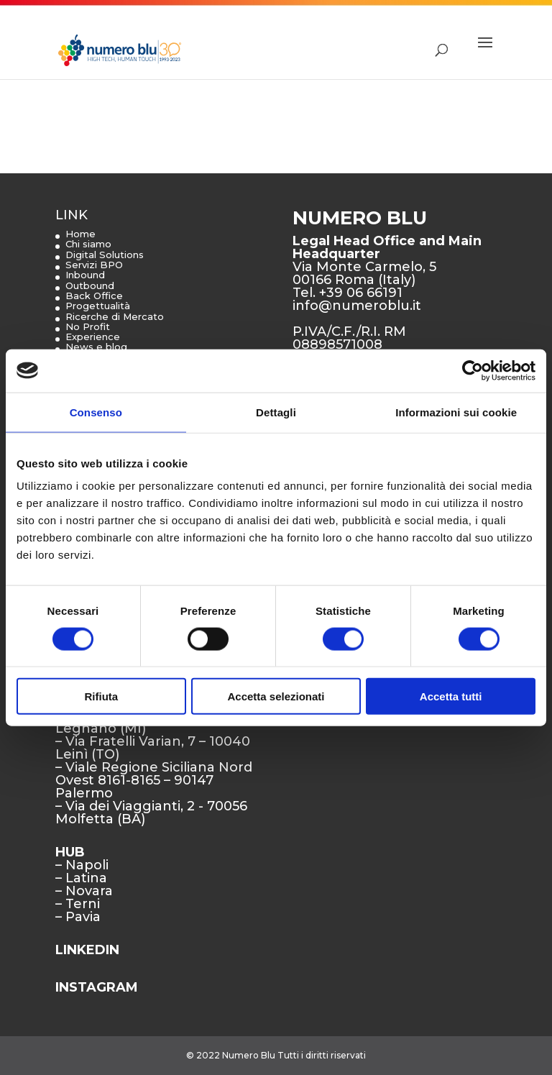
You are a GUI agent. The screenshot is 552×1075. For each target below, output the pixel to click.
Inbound (85, 274)
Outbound (89, 285)
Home (80, 233)
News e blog (96, 346)
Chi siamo (88, 244)
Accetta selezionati (275, 696)
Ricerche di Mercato (114, 316)
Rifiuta (101, 696)
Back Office (94, 295)
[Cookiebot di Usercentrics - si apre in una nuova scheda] (472, 370)
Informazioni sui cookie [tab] (456, 412)
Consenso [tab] (96, 412)
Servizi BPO (94, 264)
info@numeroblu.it (357, 306)
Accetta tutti (451, 696)
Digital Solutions (104, 254)
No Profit (87, 326)
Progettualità (97, 305)
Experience (92, 336)
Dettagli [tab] (276, 412)
